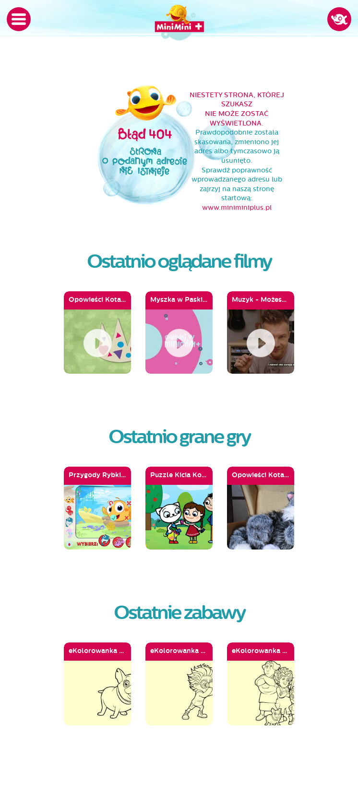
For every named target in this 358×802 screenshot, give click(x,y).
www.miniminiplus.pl (237, 208)
